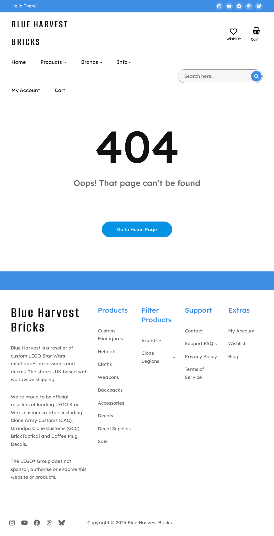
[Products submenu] (64, 62)
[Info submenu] (130, 62)
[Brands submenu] (100, 62)
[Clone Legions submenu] (174, 357)
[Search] (256, 76)
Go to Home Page (137, 229)
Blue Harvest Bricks (45, 320)
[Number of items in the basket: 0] (256, 30)
